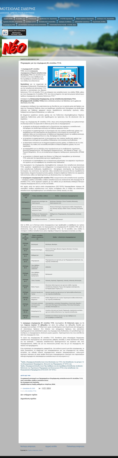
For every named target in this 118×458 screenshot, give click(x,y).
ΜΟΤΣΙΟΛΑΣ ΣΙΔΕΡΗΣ (17, 9)
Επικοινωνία (32, 18)
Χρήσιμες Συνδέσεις (65, 22)
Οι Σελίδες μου (20, 18)
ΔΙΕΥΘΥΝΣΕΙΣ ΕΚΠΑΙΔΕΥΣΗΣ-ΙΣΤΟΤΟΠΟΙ (32, 25)
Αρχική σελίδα (8, 18)
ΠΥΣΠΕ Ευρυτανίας (66, 18)
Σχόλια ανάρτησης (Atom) (35, 450)
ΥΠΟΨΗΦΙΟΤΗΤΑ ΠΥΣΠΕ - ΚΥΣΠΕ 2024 (62, 25)
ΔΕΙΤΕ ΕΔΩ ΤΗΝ (26, 375)
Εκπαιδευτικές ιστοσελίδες (47, 22)
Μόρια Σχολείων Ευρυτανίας (85, 18)
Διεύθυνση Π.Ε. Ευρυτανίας (48, 18)
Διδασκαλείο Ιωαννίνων (82, 22)
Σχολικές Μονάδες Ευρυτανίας (12, 22)
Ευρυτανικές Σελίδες (99, 22)
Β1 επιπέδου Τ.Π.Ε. (31, 391)
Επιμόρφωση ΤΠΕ (9, 25)
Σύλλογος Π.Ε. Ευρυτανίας (105, 18)
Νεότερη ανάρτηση (27, 446)
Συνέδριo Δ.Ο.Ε (31, 22)
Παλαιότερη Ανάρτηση (75, 446)
